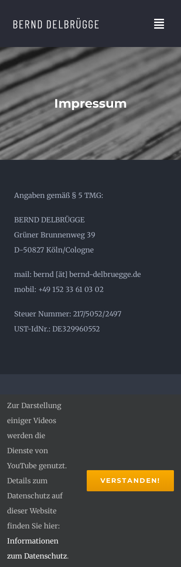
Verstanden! (130, 480)
